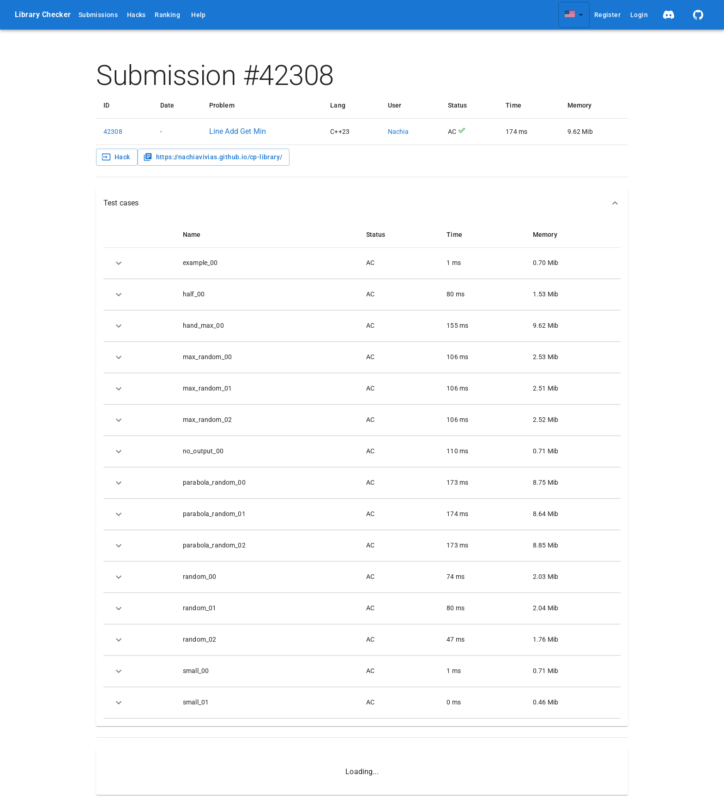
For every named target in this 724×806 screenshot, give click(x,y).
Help (198, 14)
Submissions (98, 14)
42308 (112, 131)
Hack (116, 157)
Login (639, 14)
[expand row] (119, 263)
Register (607, 14)
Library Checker (43, 14)
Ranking (167, 14)
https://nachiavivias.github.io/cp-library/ (213, 157)
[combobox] (574, 15)
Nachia (398, 131)
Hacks (136, 14)
